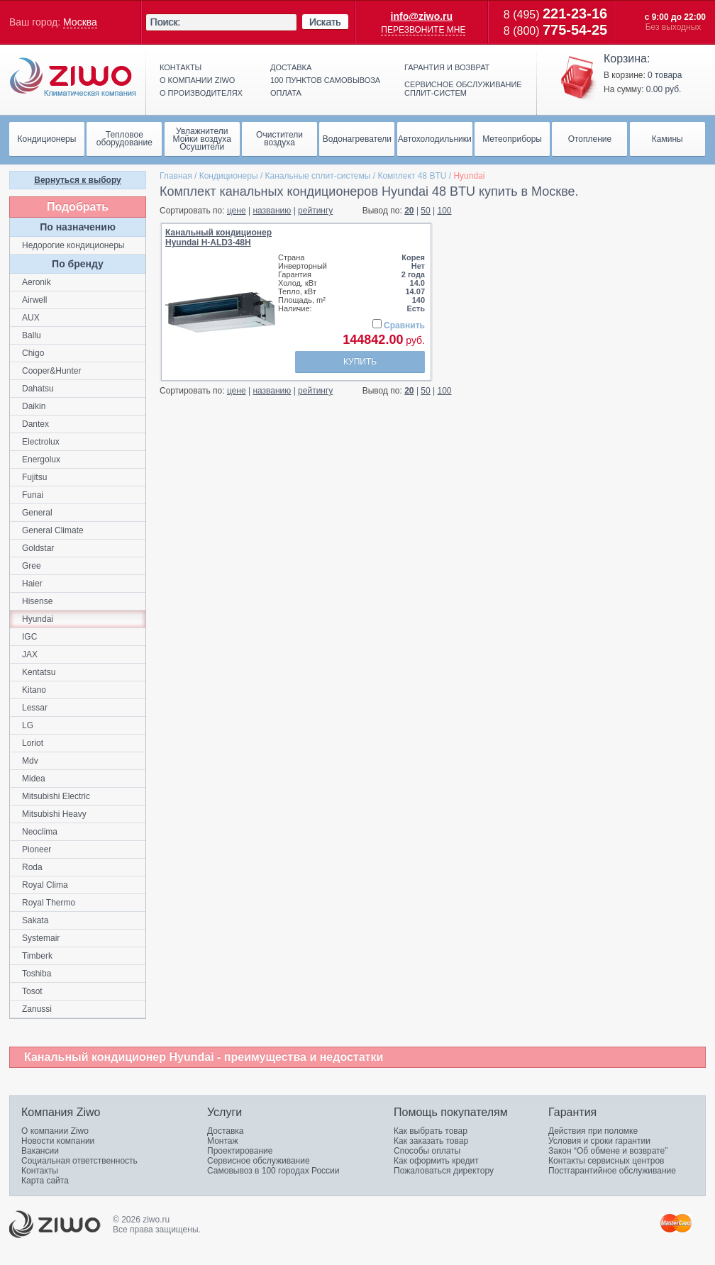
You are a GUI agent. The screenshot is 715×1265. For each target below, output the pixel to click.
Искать (325, 22)
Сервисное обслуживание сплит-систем (463, 88)
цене (236, 211)
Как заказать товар (431, 1141)
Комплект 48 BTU (411, 176)
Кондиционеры (228, 176)
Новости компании (57, 1141)
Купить (360, 362)
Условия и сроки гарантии (599, 1141)
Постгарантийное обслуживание (612, 1171)
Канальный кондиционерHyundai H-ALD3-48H (218, 237)
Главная (176, 176)
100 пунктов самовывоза (325, 80)
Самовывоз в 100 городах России (273, 1171)
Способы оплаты (427, 1151)
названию (272, 211)
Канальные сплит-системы (318, 176)
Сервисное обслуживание (258, 1161)
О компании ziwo (197, 80)
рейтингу (315, 211)
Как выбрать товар (430, 1131)
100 (445, 211)
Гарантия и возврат (446, 67)
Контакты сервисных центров (606, 1161)
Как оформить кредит (436, 1161)
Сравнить (404, 325)
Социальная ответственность (79, 1161)
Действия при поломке (593, 1131)
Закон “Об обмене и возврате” (607, 1151)
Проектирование (240, 1151)
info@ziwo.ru (422, 16)
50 (425, 211)
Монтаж (222, 1141)
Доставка (290, 67)
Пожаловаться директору (444, 1171)
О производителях (201, 93)
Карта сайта (45, 1181)
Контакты (180, 67)
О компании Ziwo (55, 1131)
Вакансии (40, 1151)
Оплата (285, 93)
